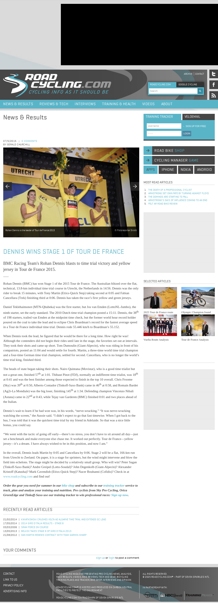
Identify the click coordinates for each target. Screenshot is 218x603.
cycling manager (176, 160)
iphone (168, 170)
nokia (186, 170)
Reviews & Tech (53, 104)
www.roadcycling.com (18, 476)
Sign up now (119, 495)
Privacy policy (13, 585)
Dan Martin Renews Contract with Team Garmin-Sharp (54, 535)
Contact (199, 74)
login (112, 557)
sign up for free (194, 126)
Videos (148, 104)
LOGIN (186, 133)
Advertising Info (15, 591)
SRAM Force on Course (34, 527)
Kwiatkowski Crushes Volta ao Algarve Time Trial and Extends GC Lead (63, 519)
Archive (188, 74)
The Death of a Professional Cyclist (170, 190)
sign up (100, 557)
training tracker (114, 485)
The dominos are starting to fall (168, 197)
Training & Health (119, 104)
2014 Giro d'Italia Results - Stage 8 (42, 523)
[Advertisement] (113, 34)
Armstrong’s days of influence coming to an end (177, 200)
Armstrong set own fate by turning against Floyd (178, 193)
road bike (169, 151)
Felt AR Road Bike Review (163, 204)
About (167, 104)
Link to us (10, 579)
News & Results (18, 104)
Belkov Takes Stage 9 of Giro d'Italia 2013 (46, 531)
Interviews (85, 104)
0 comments (29, 141)
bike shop (68, 485)
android (204, 170)
